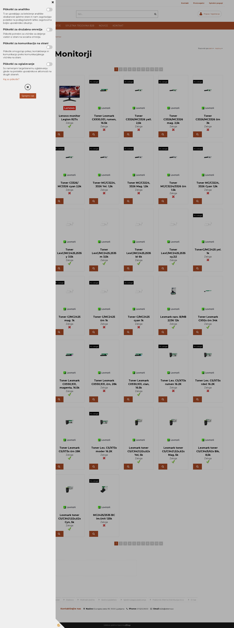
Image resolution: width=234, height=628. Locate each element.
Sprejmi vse (28, 95)
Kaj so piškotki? (11, 79)
